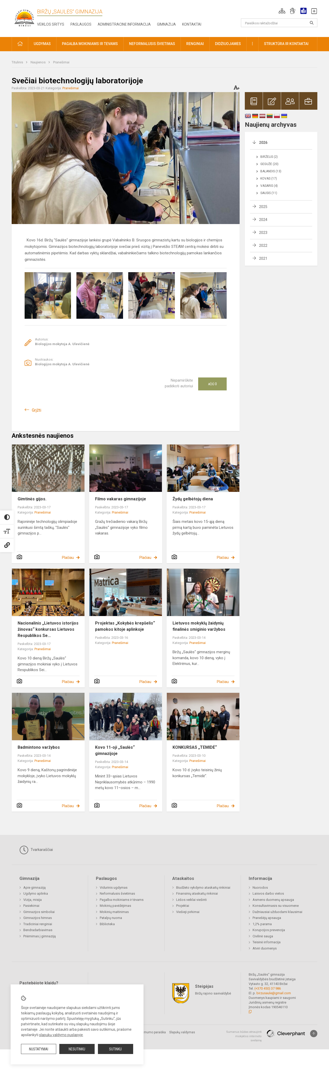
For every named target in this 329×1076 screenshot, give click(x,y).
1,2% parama (262, 924)
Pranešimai (61, 62)
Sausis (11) (268, 193)
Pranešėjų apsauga (267, 918)
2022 (263, 245)
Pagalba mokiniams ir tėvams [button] (90, 44)
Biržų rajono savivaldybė (213, 993)
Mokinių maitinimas (114, 912)
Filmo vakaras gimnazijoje (120, 498)
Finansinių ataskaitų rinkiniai (197, 893)
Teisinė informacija (267, 942)
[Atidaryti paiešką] (311, 23)
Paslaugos (80, 24)
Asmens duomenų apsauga (273, 900)
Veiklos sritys (50, 24)
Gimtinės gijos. (32, 498)
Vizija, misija (32, 900)
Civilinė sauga (263, 936)
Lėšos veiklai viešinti (191, 900)
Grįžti (36, 410)
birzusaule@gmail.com (273, 993)
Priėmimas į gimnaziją (39, 936)
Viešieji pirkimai (187, 912)
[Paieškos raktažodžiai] (279, 22)
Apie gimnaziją (34, 887)
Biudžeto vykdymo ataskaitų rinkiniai (203, 887)
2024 (263, 220)
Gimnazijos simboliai (39, 912)
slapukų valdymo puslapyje (61, 1035)
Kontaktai (191, 24)
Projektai (182, 906)
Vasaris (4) (269, 186)
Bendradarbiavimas (37, 930)
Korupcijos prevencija (269, 930)
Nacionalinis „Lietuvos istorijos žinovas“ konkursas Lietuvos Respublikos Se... (48, 629)
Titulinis (18, 62)
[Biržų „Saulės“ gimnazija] (24, 17)
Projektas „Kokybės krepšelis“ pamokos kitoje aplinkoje (125, 626)
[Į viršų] (313, 1033)
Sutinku (115, 1049)
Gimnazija (166, 24)
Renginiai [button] (195, 44)
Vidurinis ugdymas (113, 887)
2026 (263, 142)
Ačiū (212, 384)
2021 (263, 258)
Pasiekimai (31, 906)
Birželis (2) (269, 157)
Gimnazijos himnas (37, 918)
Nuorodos (260, 887)
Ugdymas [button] (42, 44)
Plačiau (68, 557)
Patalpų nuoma (111, 918)
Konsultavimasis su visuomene (276, 906)
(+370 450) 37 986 (267, 988)
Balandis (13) (270, 171)
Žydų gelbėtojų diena (193, 498)
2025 (263, 207)
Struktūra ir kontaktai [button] (286, 44)
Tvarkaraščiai (36, 849)
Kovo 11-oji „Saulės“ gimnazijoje (115, 750)
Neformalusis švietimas (117, 893)
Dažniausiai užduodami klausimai (277, 912)
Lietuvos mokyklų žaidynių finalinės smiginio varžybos (199, 626)
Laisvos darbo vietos (268, 893)
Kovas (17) (268, 178)
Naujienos (38, 62)
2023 (263, 233)
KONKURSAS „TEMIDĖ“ (195, 747)
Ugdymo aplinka (35, 893)
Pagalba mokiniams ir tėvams (122, 900)
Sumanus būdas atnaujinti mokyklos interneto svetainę (244, 1036)
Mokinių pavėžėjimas (115, 906)
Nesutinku (77, 1049)
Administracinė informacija (124, 24)
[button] (281, 11)
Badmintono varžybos (39, 747)
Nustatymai (38, 1049)
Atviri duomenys (265, 948)
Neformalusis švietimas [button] (152, 44)
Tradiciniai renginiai (37, 924)
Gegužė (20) (269, 164)
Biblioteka (107, 924)
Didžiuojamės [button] (228, 44)
